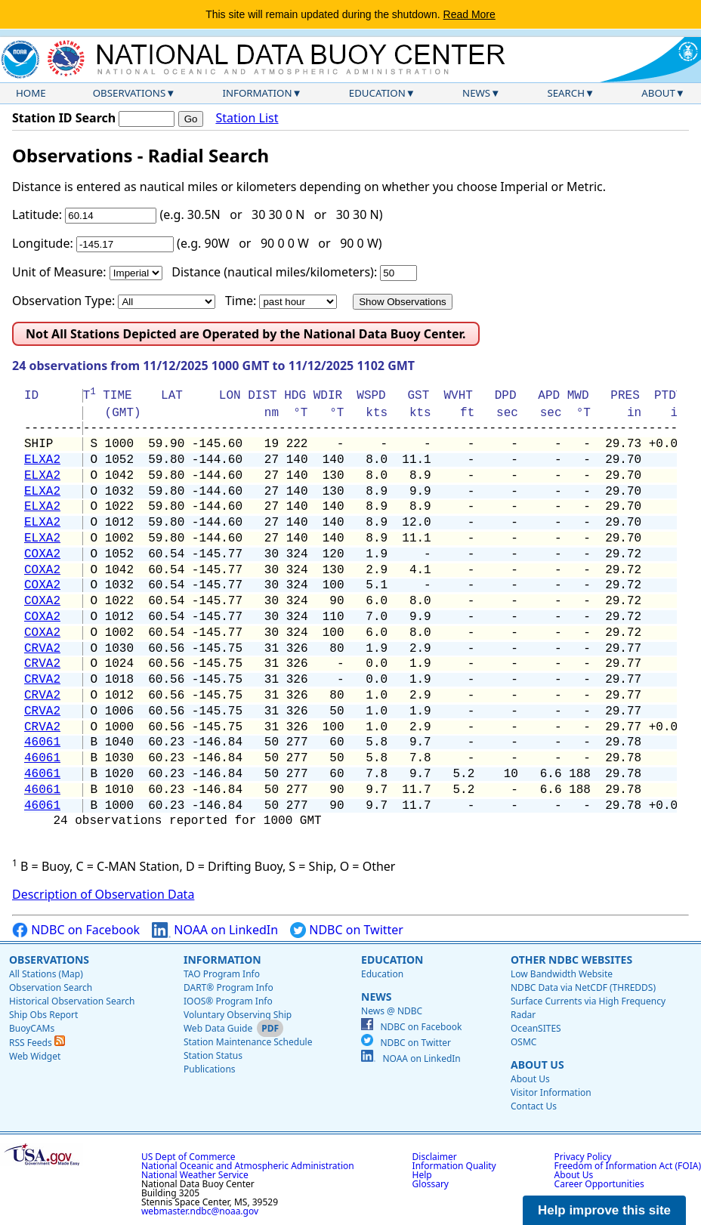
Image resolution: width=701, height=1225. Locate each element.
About (658, 93)
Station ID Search (64, 118)
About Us (537, 1064)
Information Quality (454, 1165)
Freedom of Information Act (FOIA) (627, 1165)
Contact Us (534, 1106)
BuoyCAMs (31, 1028)
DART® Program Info (228, 987)
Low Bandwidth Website (562, 973)
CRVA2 (42, 648)
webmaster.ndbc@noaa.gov (199, 1211)
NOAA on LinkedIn (215, 930)
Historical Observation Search (71, 1001)
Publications (210, 1069)
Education (377, 93)
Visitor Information (551, 1092)
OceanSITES (536, 1028)
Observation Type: (63, 300)
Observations (129, 93)
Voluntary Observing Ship (238, 1014)
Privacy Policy (583, 1156)
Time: (240, 300)
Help (422, 1174)
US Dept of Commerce (188, 1156)
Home (31, 93)
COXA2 (42, 554)
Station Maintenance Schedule (248, 1041)
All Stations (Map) (46, 973)
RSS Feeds (37, 1042)
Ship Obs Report (43, 1014)
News (476, 93)
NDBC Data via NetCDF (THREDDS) (583, 987)
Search (566, 93)
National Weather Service (195, 1174)
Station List (246, 118)
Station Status (213, 1055)
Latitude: (37, 214)
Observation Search (50, 987)
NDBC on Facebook (76, 930)
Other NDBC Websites (571, 959)
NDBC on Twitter (346, 930)
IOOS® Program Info (228, 1001)
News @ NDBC (391, 1010)
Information (257, 93)
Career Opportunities (599, 1183)
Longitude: (42, 243)
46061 (42, 742)
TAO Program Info (222, 973)
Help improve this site (604, 1210)
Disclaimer (434, 1156)
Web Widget (34, 1056)
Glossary (430, 1183)
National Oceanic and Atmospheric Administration (247, 1165)
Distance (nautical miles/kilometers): (274, 272)
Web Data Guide (218, 1028)
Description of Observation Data (103, 894)
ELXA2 (42, 460)
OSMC (523, 1041)
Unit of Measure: (59, 272)
